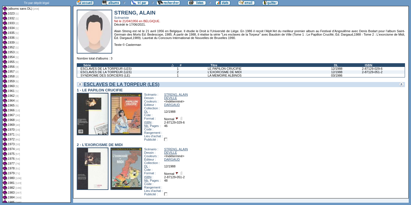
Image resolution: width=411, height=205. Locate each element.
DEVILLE (170, 98)
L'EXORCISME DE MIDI (225, 72)
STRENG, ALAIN (176, 94)
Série (87, 65)
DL (336, 65)
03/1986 (336, 75)
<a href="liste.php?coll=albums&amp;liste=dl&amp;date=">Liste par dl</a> (36, 101)
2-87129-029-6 (372, 68)
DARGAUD (172, 104)
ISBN (368, 65)
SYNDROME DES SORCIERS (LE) (105, 75)
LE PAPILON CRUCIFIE (224, 68)
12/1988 (336, 68)
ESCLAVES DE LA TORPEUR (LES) (106, 68)
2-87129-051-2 (372, 72)
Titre (214, 65)
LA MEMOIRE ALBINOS (225, 75)
